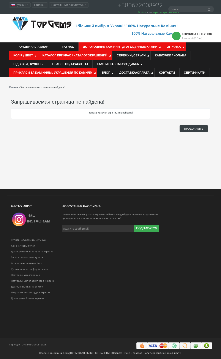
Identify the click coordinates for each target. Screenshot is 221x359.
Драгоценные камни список (27, 286)
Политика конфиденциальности (162, 352)
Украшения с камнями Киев (26, 263)
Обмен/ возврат (133, 352)
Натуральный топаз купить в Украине (32, 280)
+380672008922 (140, 5)
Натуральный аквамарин (25, 275)
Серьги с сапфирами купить (27, 257)
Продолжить (193, 129)
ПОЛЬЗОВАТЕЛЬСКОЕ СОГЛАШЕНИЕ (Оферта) (96, 352)
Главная (13, 87)
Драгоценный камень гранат (27, 298)
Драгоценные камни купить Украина (32, 251)
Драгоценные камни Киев (54, 352)
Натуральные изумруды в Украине (30, 292)
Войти (142, 12)
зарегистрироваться (166, 12)
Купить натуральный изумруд (28, 239)
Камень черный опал (23, 245)
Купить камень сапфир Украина (29, 269)
